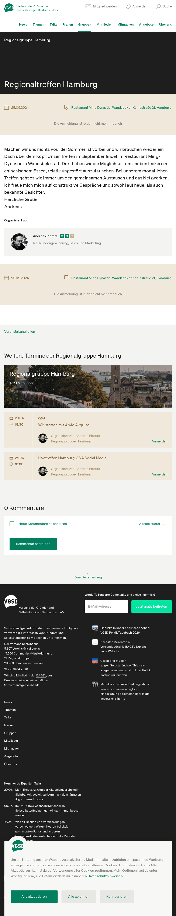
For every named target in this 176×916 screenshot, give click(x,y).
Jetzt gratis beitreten (151, 606)
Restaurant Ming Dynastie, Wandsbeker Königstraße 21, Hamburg (121, 107)
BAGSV (41, 674)
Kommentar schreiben (33, 544)
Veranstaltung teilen (19, 331)
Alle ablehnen (78, 896)
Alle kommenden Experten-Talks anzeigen (33, 828)
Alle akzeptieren (34, 896)
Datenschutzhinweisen (104, 876)
